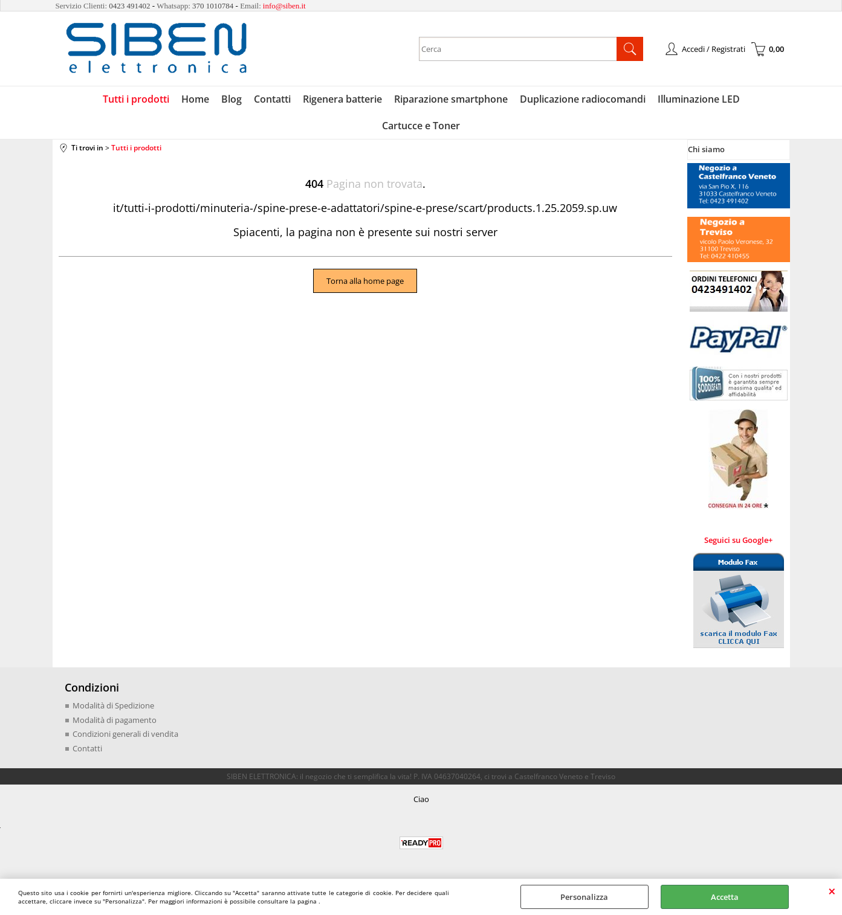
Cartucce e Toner (421, 125)
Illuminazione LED (699, 99)
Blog (231, 99)
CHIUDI (832, 891)
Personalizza (584, 896)
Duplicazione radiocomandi (583, 99)
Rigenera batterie (342, 99)
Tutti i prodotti (136, 99)
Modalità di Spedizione (113, 705)
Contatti (272, 99)
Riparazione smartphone (451, 99)
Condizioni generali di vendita (125, 733)
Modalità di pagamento (115, 719)
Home (195, 99)
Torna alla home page (365, 280)
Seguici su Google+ (738, 540)
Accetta (725, 896)
